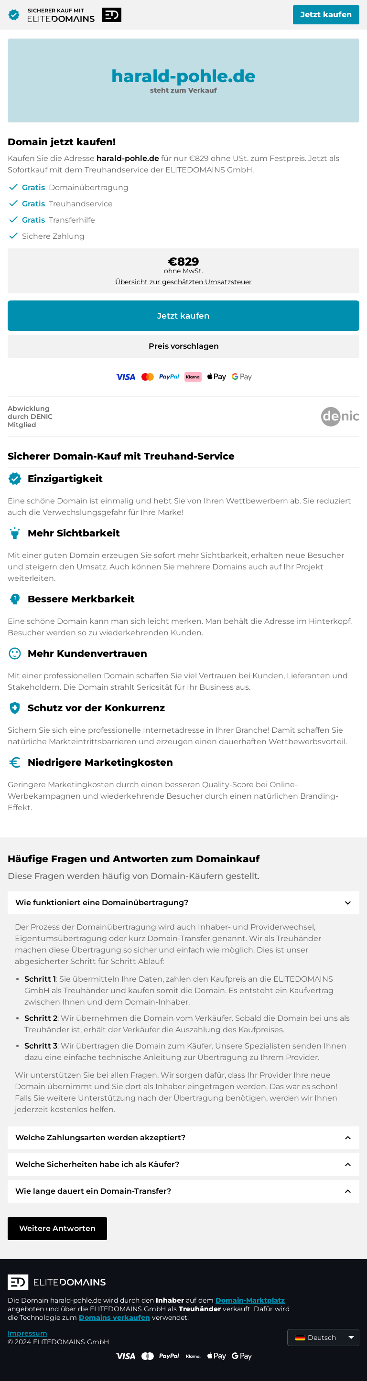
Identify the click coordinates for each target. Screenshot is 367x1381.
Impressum (27, 1333)
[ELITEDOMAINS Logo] (151, 1283)
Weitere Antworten (57, 1228)
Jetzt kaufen (326, 14)
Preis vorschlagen (184, 346)
